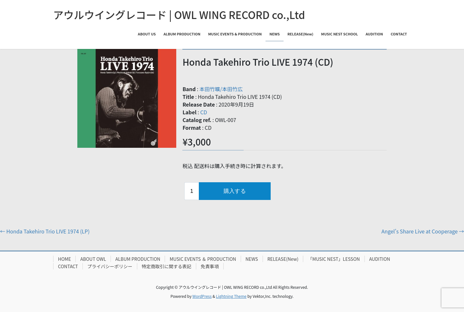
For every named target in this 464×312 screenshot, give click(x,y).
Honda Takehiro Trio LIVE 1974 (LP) (45, 231)
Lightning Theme (231, 296)
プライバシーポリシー (109, 266)
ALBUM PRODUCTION (137, 259)
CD (203, 112)
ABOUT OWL (93, 259)
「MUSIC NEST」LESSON (334, 259)
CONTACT (68, 266)
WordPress (202, 296)
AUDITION (379, 259)
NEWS (252, 259)
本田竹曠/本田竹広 (221, 89)
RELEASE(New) (283, 259)
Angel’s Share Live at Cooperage (423, 231)
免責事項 (210, 266)
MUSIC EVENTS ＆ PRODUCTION (202, 259)
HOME (64, 259)
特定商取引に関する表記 (166, 266)
